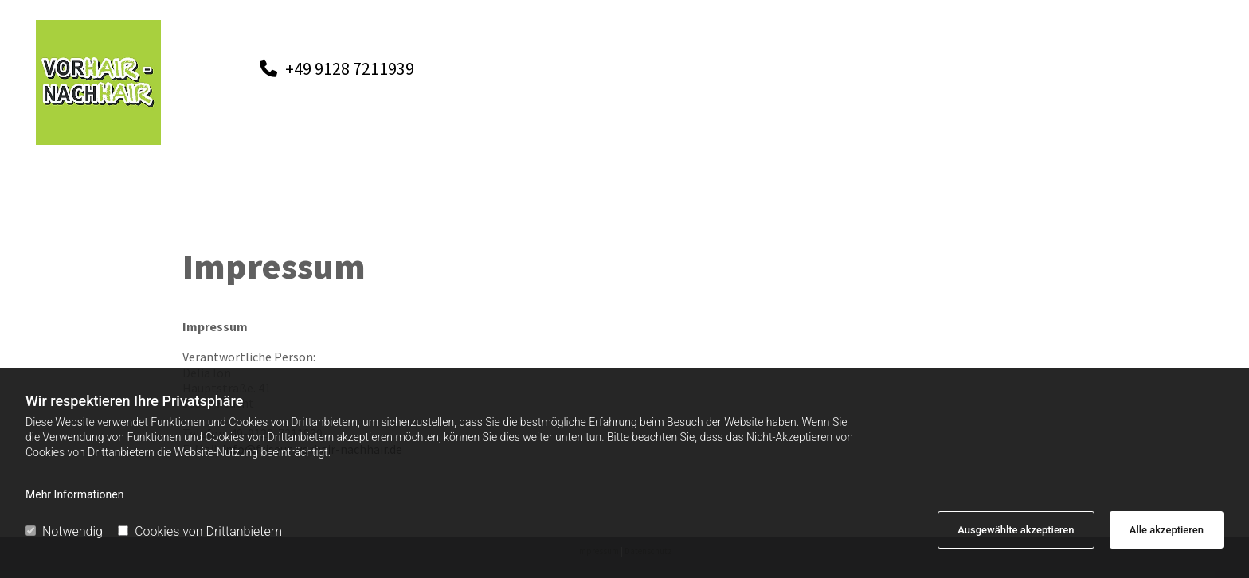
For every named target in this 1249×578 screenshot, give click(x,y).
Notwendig (64, 531)
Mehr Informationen (74, 494)
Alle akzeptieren (1167, 530)
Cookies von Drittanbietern (200, 531)
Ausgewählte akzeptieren (1015, 530)
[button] (337, 68)
